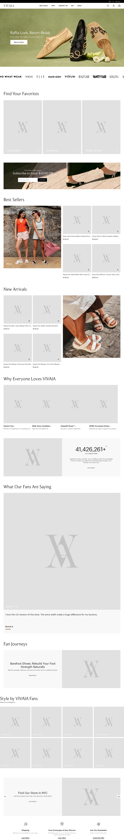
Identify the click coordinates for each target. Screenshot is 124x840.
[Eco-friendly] (33, 457)
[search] (108, 5)
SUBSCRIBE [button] (42, 180)
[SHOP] (53, 6)
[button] (44, 6)
